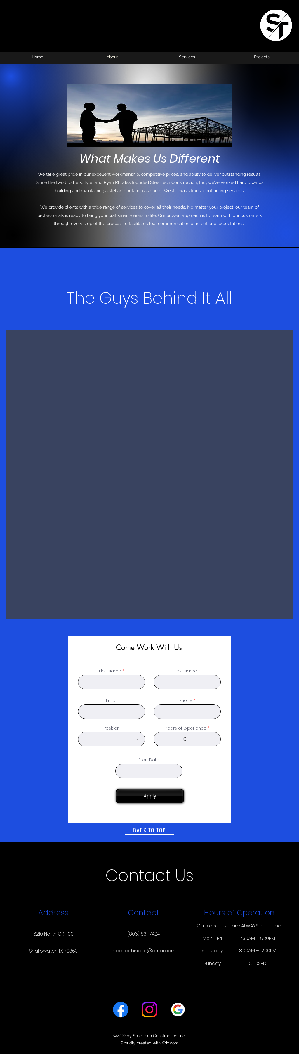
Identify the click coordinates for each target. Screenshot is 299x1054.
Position (112, 728)
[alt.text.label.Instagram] (149, 1009)
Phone (185, 700)
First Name (110, 671)
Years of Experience (185, 728)
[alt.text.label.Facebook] (120, 1009)
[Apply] (150, 796)
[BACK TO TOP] (149, 830)
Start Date (148, 760)
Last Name (186, 671)
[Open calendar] (174, 771)
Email (111, 700)
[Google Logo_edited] (178, 1009)
